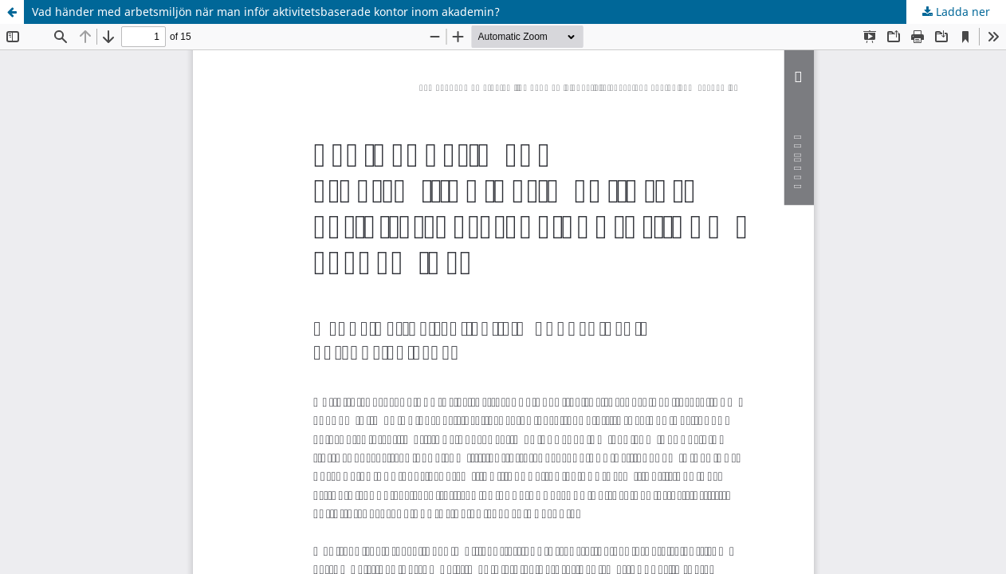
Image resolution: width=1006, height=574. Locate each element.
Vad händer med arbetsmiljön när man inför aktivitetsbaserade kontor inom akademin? (266, 11)
